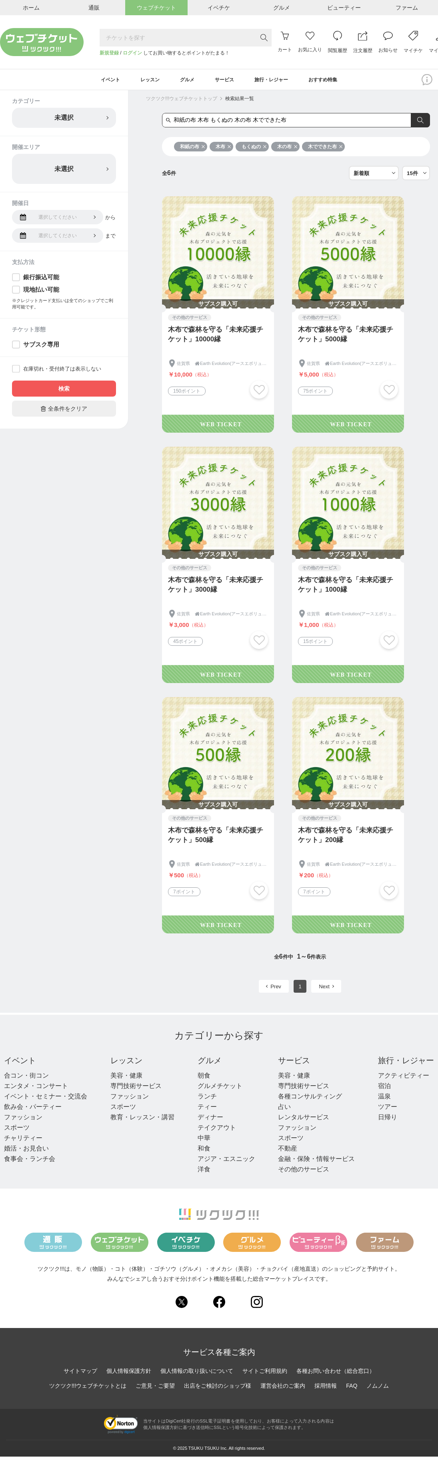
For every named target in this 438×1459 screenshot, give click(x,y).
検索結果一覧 (239, 101)
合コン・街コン (26, 1078)
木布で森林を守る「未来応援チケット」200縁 (345, 837)
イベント (20, 1063)
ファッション (23, 1119)
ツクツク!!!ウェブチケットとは (88, 1388)
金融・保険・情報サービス (316, 1161)
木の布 (287, 149)
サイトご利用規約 (264, 1373)
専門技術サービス (136, 1088)
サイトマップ (80, 1373)
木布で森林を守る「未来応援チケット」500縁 (215, 837)
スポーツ (17, 1130)
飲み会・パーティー (33, 1109)
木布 (223, 149)
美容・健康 (126, 1078)
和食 (204, 1151)
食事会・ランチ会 (29, 1161)
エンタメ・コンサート (36, 1088)
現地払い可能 (41, 292)
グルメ (210, 1063)
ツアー (387, 1109)
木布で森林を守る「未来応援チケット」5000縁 (345, 337)
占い (284, 1109)
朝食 (204, 1078)
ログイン (132, 53)
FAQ (351, 1388)
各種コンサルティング (310, 1099)
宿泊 (384, 1088)
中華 (204, 1140)
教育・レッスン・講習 (142, 1119)
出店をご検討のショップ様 (217, 1388)
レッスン (126, 1063)
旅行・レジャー (406, 1063)
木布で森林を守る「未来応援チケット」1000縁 (345, 587)
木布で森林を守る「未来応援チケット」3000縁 (215, 587)
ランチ (207, 1099)
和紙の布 (192, 149)
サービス (294, 1063)
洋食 (204, 1172)
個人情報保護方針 (128, 1373)
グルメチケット (220, 1088)
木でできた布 (325, 149)
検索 (64, 391)
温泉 (384, 1099)
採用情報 (325, 1388)
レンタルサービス (303, 1119)
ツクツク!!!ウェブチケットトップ (181, 101)
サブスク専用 (41, 347)
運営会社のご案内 (282, 1388)
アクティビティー (403, 1078)
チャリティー (23, 1140)
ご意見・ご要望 (155, 1388)
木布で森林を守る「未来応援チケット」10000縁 (215, 337)
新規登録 (109, 53)
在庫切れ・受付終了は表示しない (62, 372)
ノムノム (377, 1388)
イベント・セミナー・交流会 (45, 1099)
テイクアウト (217, 1130)
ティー (207, 1109)
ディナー (210, 1119)
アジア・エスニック (226, 1161)
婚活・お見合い (26, 1151)
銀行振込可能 (41, 279)
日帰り (387, 1119)
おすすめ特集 (339, 81)
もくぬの (254, 149)
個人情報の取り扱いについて (196, 1373)
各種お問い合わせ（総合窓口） (335, 1373)
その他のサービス (303, 1172)
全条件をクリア (64, 411)
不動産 (287, 1151)
